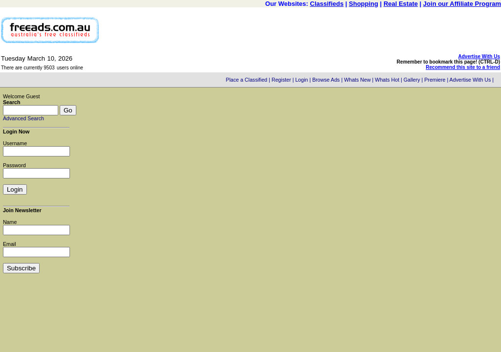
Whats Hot (387, 80)
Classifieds (327, 3)
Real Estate (401, 3)
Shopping (363, 3)
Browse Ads (326, 80)
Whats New (357, 80)
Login (301, 80)
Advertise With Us (479, 56)
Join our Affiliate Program (462, 3)
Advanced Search (23, 118)
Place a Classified (247, 80)
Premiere (434, 80)
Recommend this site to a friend (463, 67)
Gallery (412, 80)
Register (281, 80)
